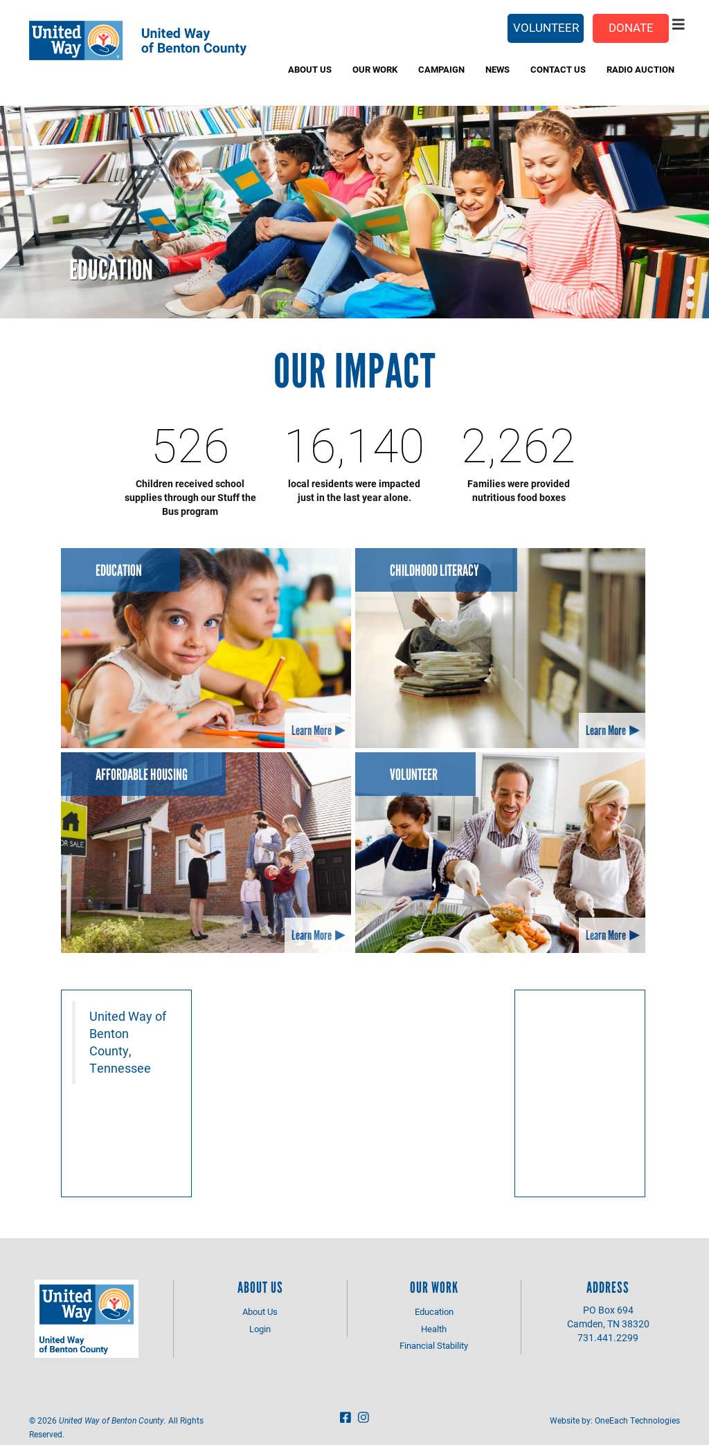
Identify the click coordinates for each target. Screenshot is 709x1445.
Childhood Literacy (434, 570)
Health (434, 1329)
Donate (631, 27)
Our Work (374, 69)
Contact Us (558, 69)
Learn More (311, 730)
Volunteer (546, 27)
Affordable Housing (142, 774)
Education (111, 270)
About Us (310, 69)
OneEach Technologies (637, 1420)
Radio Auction (640, 69)
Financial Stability (434, 1345)
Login (260, 1329)
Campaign (441, 69)
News (497, 69)
